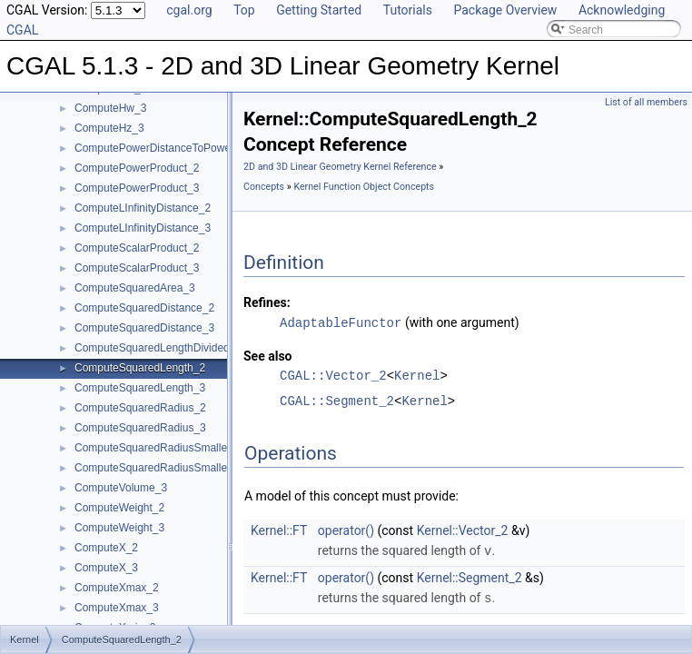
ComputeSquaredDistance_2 (144, 308)
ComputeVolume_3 (120, 487)
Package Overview (505, 10)
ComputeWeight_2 (119, 507)
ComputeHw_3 (110, 108)
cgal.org (189, 10)
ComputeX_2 (106, 547)
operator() (346, 529)
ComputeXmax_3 (116, 607)
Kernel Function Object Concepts (363, 187)
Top (244, 10)
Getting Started (318, 10)
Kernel (417, 374)
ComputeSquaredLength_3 (139, 388)
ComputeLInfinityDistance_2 (142, 208)
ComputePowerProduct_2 (136, 168)
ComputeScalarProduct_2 (136, 248)
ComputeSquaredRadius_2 (140, 407)
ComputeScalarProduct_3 (136, 268)
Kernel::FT (279, 529)
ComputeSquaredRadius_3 (140, 427)
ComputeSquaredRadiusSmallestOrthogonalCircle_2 (202, 447)
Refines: (267, 302)
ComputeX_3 (106, 567)
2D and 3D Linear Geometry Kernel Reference (340, 167)
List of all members (646, 102)
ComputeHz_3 (109, 128)
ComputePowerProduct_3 (136, 188)
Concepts (263, 187)
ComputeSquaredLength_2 (139, 368)
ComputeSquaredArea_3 (134, 288)
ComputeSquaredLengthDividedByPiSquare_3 (187, 348)
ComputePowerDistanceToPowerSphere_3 (178, 148)
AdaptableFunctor (340, 322)
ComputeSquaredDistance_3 (144, 328)
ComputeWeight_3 (119, 527)
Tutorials (407, 10)
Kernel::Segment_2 (469, 576)
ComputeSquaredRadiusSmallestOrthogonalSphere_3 (205, 467)
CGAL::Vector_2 (333, 374)
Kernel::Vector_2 (463, 529)
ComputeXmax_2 (116, 587)
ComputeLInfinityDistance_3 (142, 228)
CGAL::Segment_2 (337, 400)
